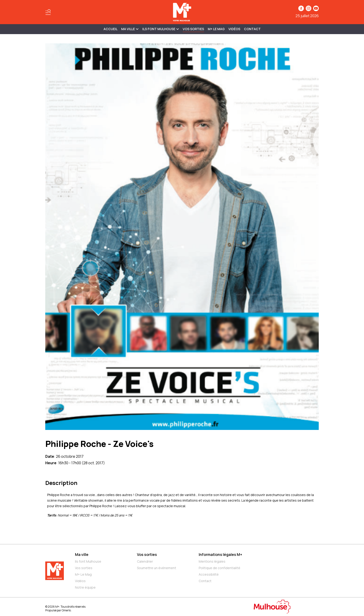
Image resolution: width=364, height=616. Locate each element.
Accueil (110, 29)
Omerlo (66, 610)
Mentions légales (212, 561)
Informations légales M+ (220, 554)
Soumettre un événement (156, 568)
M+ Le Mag (216, 29)
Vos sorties (193, 29)
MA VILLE (130, 29)
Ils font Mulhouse (88, 561)
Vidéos (234, 29)
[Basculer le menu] (48, 12)
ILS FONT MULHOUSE (160, 29)
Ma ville (81, 554)
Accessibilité (209, 574)
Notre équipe (85, 587)
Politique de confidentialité (219, 568)
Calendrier (145, 561)
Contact (252, 29)
